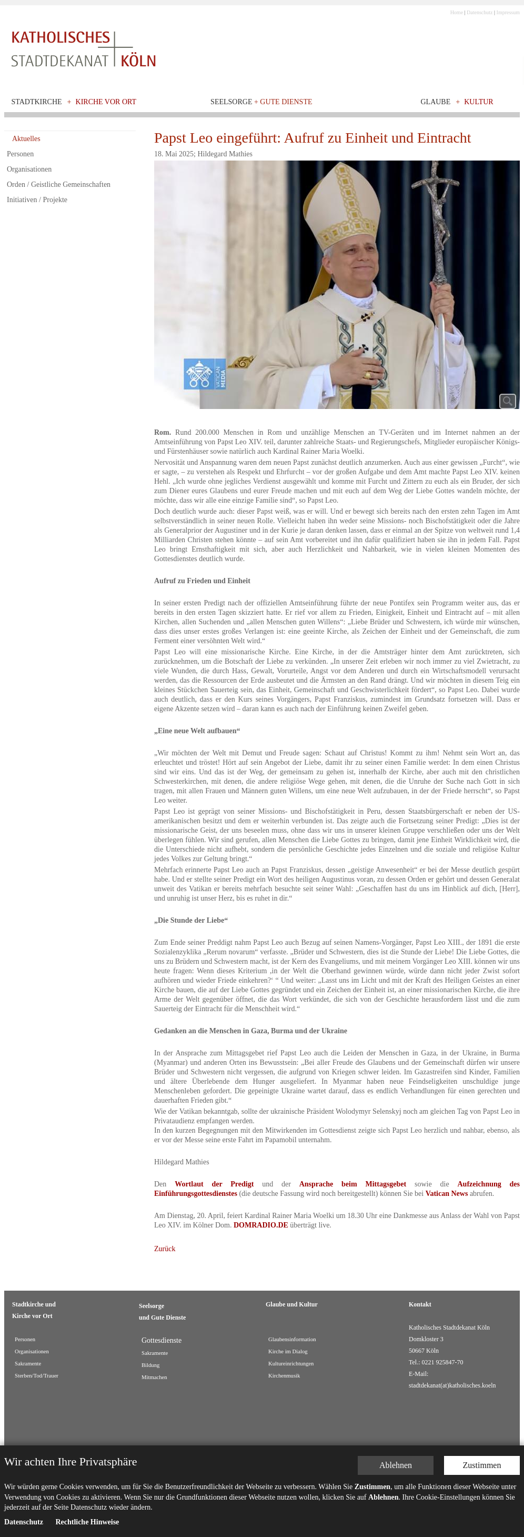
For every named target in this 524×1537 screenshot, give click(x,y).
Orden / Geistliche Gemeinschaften (58, 184)
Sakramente (155, 1353)
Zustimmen (482, 1377)
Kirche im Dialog (288, 1351)
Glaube (435, 102)
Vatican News (447, 1193)
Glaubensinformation (292, 1339)
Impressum (508, 12)
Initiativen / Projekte (37, 200)
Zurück (164, 1249)
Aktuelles (26, 139)
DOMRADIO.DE (261, 1225)
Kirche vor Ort (106, 102)
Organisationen (29, 169)
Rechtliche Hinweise (87, 1434)
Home (456, 12)
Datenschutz (479, 12)
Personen (20, 154)
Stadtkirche (37, 102)
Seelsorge (261, 102)
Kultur (478, 102)
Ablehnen (395, 1377)
